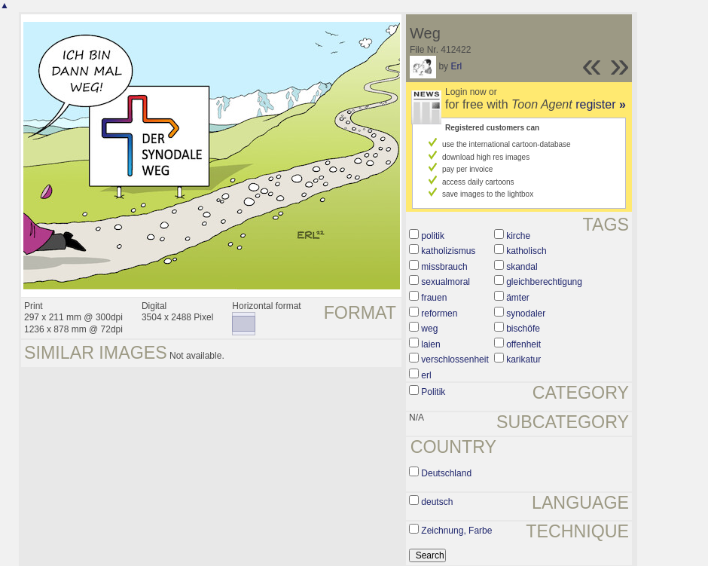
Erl (456, 66)
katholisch (526, 251)
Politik (433, 392)
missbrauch (444, 267)
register (600, 104)
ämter (517, 297)
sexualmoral (445, 282)
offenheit (523, 344)
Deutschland (446, 473)
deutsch (437, 502)
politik (432, 236)
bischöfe (523, 328)
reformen (439, 313)
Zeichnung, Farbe (456, 530)
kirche (518, 236)
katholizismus (448, 251)
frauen (434, 297)
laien (430, 344)
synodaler (525, 313)
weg (429, 328)
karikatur (523, 359)
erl (426, 375)
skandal (521, 267)
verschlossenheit (454, 359)
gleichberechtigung (544, 282)
